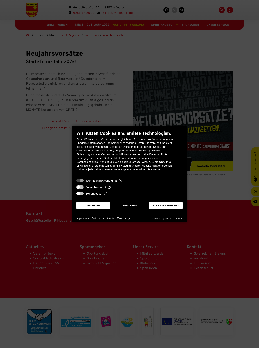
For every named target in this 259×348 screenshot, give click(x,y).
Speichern (129, 205)
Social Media (93, 187)
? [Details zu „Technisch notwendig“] (120, 180)
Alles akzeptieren (166, 205)
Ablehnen (93, 205)
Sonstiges (91, 193)
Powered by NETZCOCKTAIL (167, 218)
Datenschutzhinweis (103, 218)
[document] (129, 153)
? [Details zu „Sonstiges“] (105, 193)
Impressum (82, 218)
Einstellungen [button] (124, 218)
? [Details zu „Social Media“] (109, 187)
